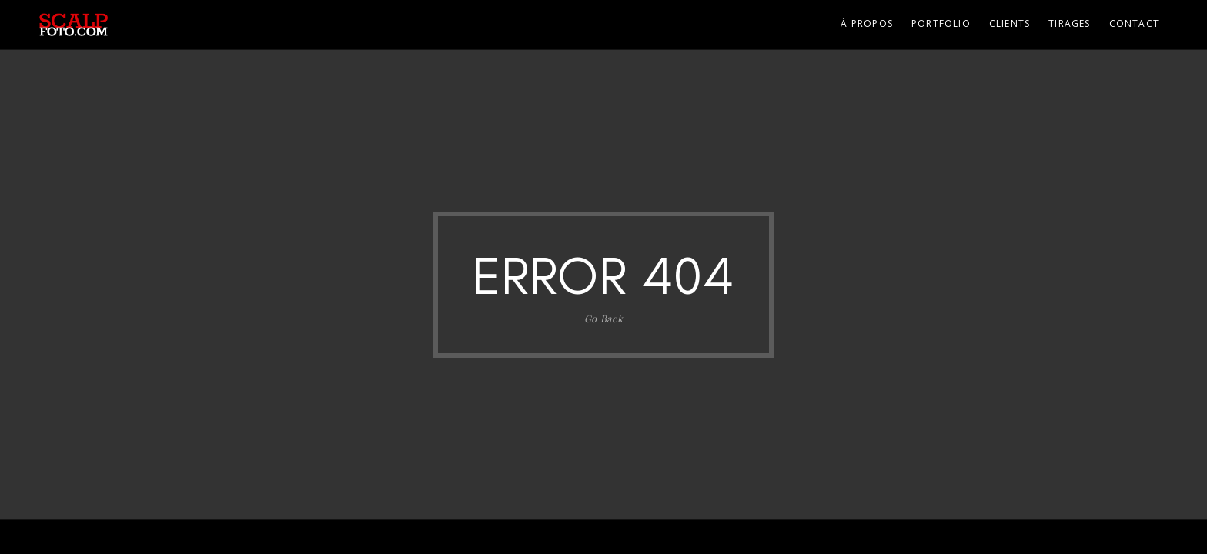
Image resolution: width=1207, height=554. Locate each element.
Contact (1134, 23)
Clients (1009, 23)
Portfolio (941, 23)
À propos (867, 23)
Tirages (1069, 23)
